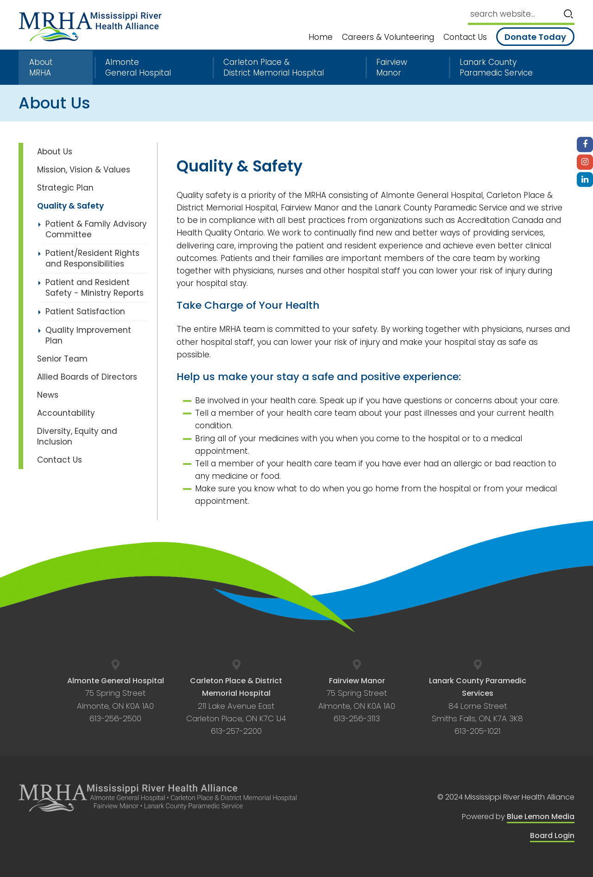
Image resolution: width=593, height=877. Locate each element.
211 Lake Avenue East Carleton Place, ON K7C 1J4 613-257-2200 (236, 706)
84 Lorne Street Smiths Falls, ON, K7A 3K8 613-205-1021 (477, 706)
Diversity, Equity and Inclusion (77, 436)
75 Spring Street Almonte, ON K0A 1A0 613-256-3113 (356, 699)
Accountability (66, 413)
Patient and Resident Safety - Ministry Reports (94, 288)
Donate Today (535, 37)
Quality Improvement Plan (88, 335)
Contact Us (465, 37)
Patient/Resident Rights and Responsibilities (92, 258)
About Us (54, 151)
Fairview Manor (391, 67)
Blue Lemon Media (540, 816)
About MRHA (41, 67)
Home (321, 37)
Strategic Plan (65, 187)
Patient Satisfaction (85, 311)
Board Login (552, 835)
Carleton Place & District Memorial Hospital (273, 67)
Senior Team (62, 358)
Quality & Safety (70, 205)
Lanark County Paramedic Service (496, 67)
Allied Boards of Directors (87, 376)
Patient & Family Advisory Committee (96, 229)
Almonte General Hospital (138, 67)
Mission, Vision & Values (83, 169)
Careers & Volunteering (388, 37)
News (47, 394)
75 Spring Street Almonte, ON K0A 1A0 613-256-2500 (115, 699)
